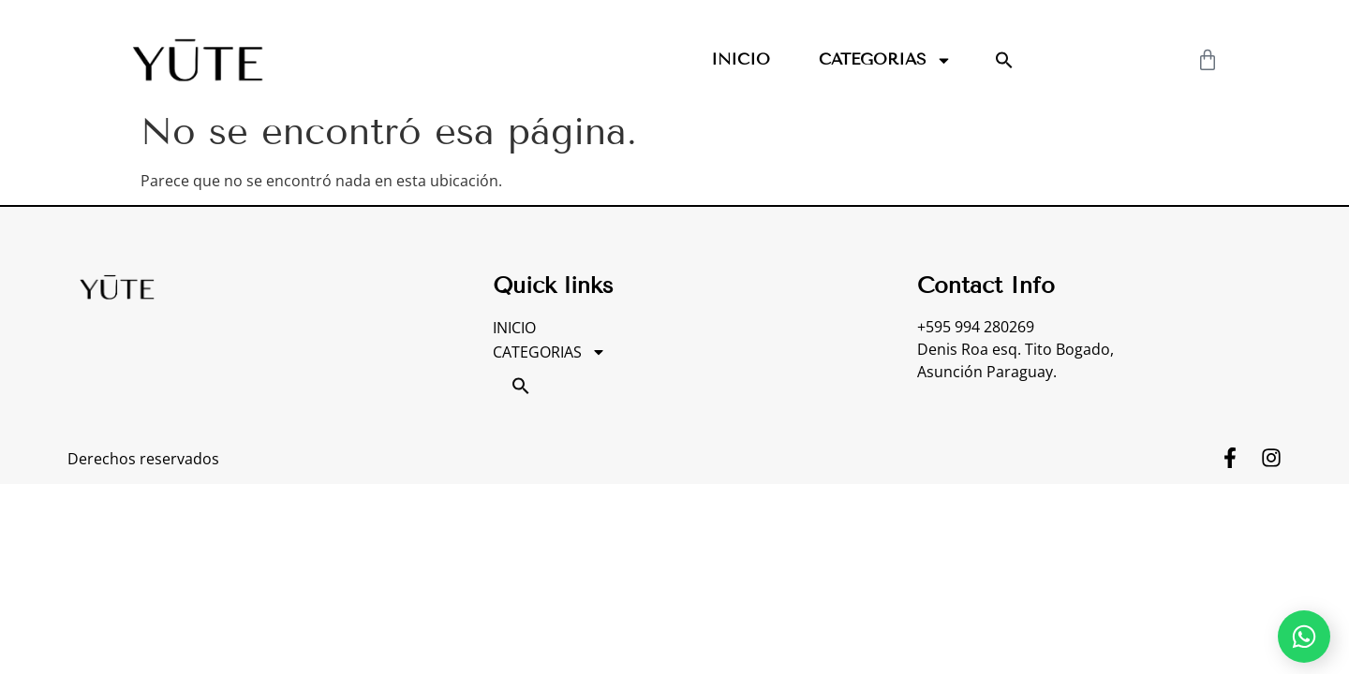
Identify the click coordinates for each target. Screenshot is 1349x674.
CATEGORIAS (885, 60)
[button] (1004, 59)
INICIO (740, 59)
